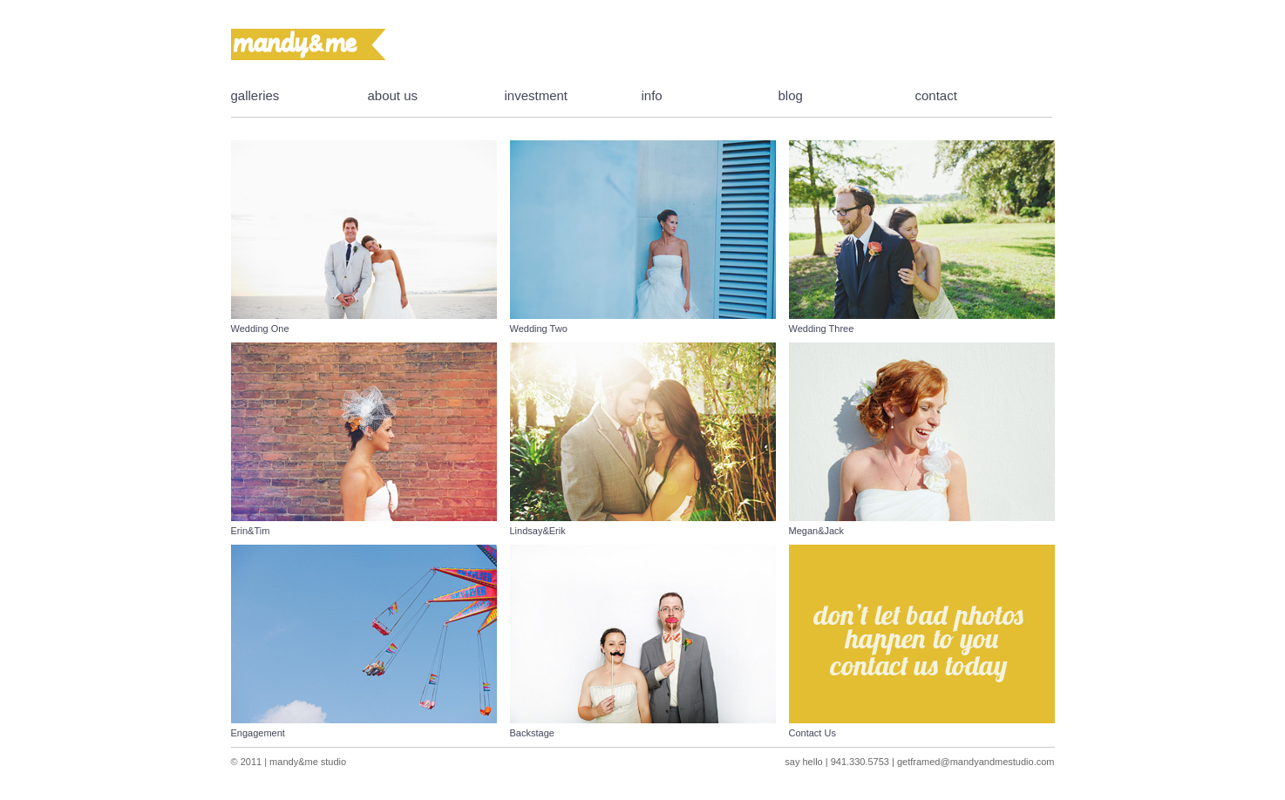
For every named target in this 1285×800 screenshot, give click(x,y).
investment (536, 95)
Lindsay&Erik (538, 530)
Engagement (258, 733)
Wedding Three (821, 328)
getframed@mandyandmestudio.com (976, 761)
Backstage (532, 733)
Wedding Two (539, 328)
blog (790, 95)
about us (393, 95)
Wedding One (260, 328)
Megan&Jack (817, 530)
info (652, 95)
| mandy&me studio (304, 761)
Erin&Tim (250, 530)
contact (936, 95)
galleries (255, 95)
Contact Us (812, 733)
